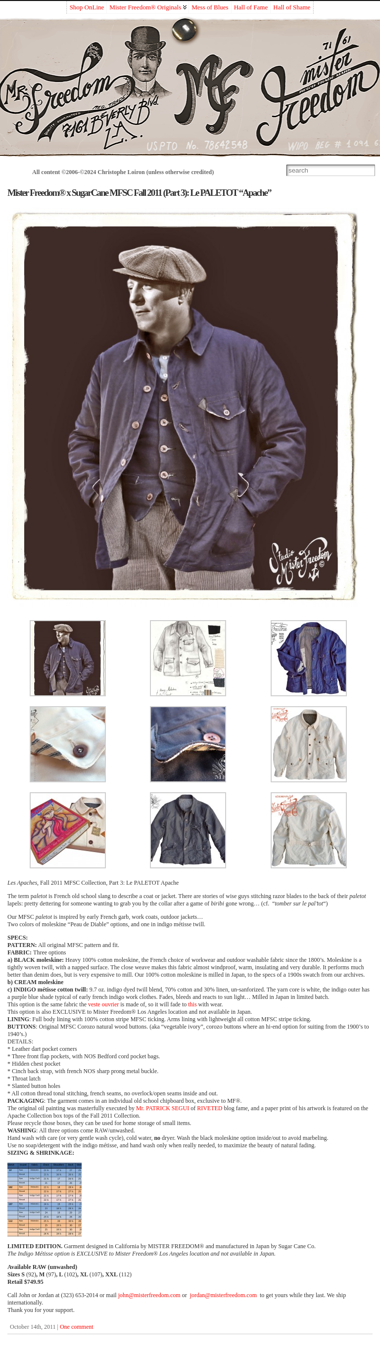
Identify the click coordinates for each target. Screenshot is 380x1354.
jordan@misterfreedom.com (223, 1295)
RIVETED (209, 1108)
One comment (77, 1326)
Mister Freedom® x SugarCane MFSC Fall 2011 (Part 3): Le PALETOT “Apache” (139, 192)
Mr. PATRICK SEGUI (162, 1108)
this (192, 1004)
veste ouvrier (103, 1004)
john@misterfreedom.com (149, 1295)
